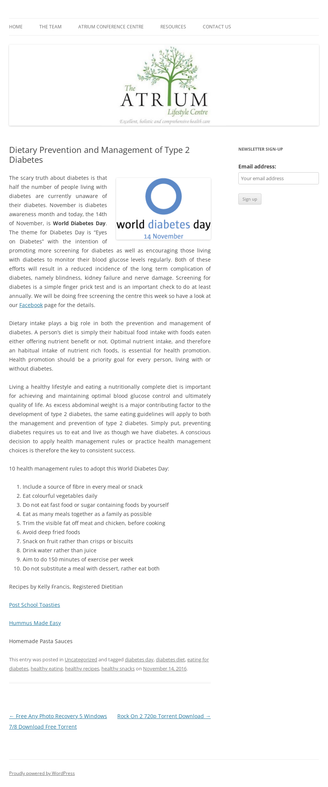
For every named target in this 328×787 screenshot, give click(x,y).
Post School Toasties (34, 604)
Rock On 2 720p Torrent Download (164, 716)
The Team (50, 26)
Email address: (257, 166)
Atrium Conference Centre (111, 26)
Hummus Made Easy (35, 622)
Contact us (217, 26)
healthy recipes (82, 668)
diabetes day (139, 659)
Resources (173, 26)
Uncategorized (81, 659)
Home (16, 26)
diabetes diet (170, 659)
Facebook (31, 305)
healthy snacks (118, 668)
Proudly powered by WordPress (42, 773)
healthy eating (47, 668)
